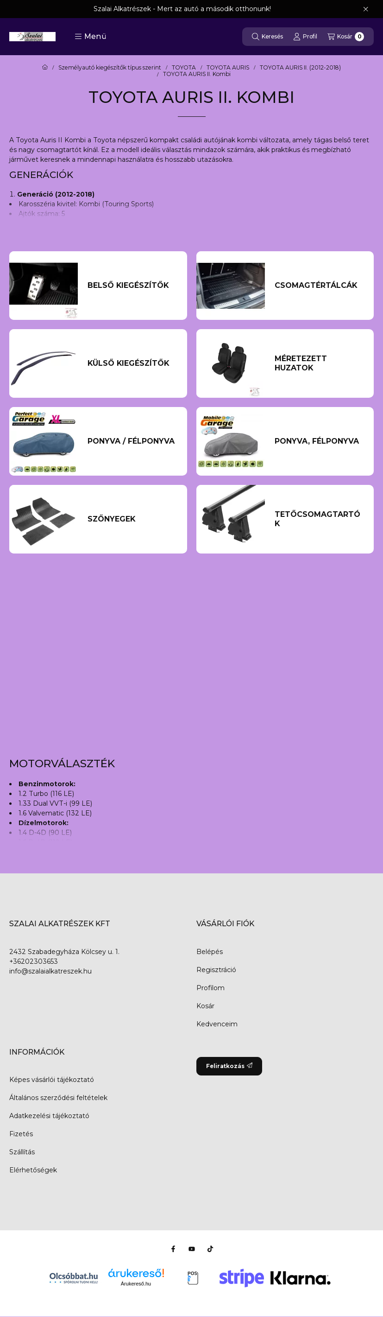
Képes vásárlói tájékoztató (51, 1079)
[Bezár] (366, 9)
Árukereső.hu (136, 1283)
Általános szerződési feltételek (58, 1098)
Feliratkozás (229, 1066)
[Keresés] (267, 36)
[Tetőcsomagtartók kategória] (319, 519)
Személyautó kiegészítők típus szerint (109, 67)
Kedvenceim (217, 1024)
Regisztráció (216, 970)
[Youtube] (191, 1249)
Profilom (210, 988)
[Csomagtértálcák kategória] (319, 285)
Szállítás (22, 1152)
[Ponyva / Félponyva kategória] (132, 441)
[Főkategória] (45, 67)
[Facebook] (173, 1249)
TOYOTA (184, 67)
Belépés (209, 952)
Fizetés (21, 1134)
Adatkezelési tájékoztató (49, 1116)
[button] (90, 36)
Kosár (205, 1006)
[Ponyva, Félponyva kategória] (319, 441)
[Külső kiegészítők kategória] (132, 363)
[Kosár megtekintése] (345, 36)
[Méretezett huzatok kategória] (319, 363)
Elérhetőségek (33, 1170)
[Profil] (305, 36)
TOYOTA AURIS (228, 67)
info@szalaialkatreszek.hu (50, 971)
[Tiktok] (210, 1249)
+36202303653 (33, 961)
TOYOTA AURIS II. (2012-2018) (300, 67)
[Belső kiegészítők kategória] (132, 285)
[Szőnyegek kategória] (132, 519)
